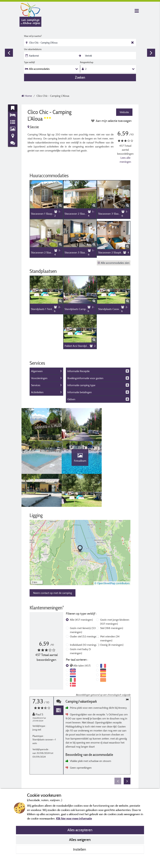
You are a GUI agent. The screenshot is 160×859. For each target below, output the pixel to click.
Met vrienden (109, 606)
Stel (111, 596)
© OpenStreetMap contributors (112, 551)
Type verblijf (29, 62)
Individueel (84, 613)
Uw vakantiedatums (33, 49)
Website (124, 112)
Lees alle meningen (125, 159)
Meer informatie (120, 760)
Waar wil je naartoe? (33, 35)
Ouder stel (84, 604)
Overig (111, 613)
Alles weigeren (80, 839)
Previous (9, 53)
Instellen (80, 849)
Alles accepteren (79, 830)
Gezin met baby (80, 619)
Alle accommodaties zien (113, 262)
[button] (80, 517)
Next (151, 53)
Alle (81, 588)
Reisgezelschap (86, 62)
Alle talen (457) (81, 633)
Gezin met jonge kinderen (114, 590)
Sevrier (33, 127)
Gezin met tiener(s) (83, 598)
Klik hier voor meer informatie (74, 818)
